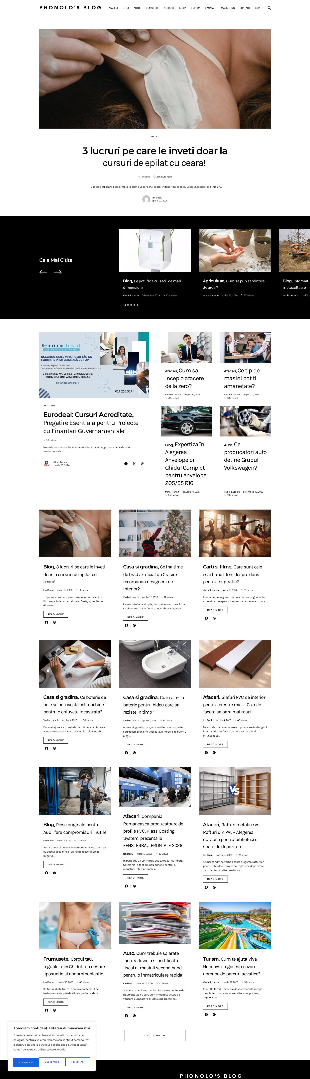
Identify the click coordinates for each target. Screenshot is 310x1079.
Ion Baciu (157, 197)
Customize (26, 1062)
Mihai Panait (60, 477)
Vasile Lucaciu (131, 295)
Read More (56, 600)
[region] (52, 1047)
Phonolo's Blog (70, 8)
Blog (155, 136)
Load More (152, 1021)
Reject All (52, 1062)
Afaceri (49, 405)
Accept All (78, 1062)
